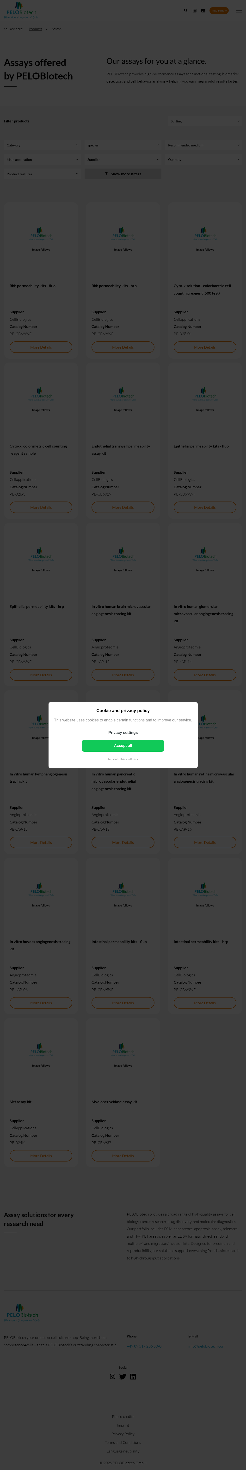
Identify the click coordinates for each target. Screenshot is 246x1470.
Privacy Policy (129, 759)
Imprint (113, 759)
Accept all (123, 745)
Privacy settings (123, 732)
